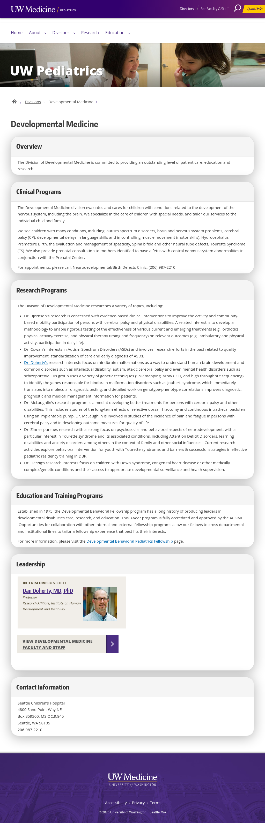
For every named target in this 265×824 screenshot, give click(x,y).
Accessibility (116, 803)
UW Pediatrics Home (14, 101)
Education (114, 32)
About (35, 32)
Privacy (138, 803)
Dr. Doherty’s (36, 363)
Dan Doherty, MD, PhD (48, 591)
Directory (187, 8)
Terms (155, 803)
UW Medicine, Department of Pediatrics (43, 19)
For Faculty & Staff (215, 8)
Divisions (60, 32)
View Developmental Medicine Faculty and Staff (58, 645)
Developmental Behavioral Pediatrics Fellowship (129, 541)
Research (90, 32)
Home (17, 32)
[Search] (239, 19)
